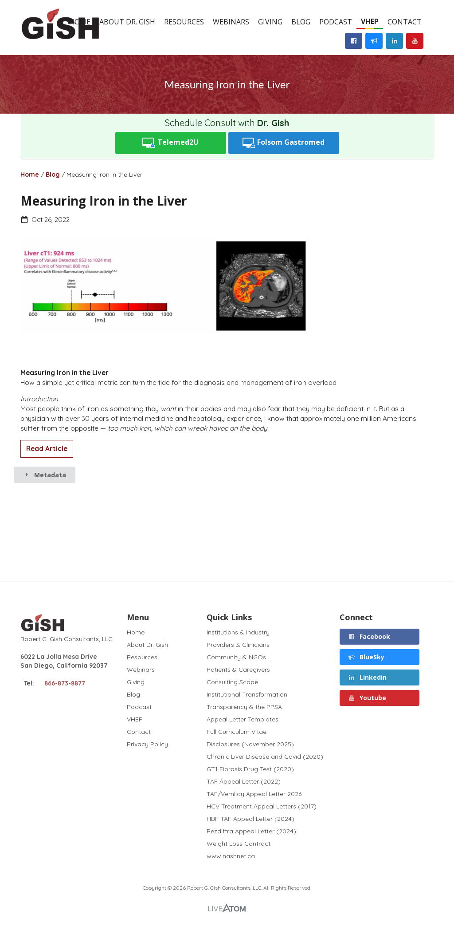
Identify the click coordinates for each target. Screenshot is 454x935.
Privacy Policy (147, 744)
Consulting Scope (232, 682)
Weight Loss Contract (238, 844)
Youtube (367, 697)
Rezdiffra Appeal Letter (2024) (251, 831)
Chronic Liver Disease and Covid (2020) (265, 757)
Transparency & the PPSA (244, 707)
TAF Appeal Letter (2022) (244, 781)
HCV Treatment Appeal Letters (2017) (262, 806)
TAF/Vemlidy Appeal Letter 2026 (254, 794)
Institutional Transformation (247, 694)
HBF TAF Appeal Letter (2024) (250, 819)
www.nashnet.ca (231, 856)
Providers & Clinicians (238, 645)
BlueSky (366, 657)
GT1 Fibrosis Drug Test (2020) (250, 769)
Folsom (284, 142)
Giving (270, 22)
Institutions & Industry (238, 632)
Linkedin (367, 677)
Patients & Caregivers (238, 670)
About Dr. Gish (127, 22)
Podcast (335, 22)
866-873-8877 (64, 683)
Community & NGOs (236, 657)
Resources (184, 22)
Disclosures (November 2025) (250, 744)
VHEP (370, 21)
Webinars (231, 22)
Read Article (46, 448)
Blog (300, 22)
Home (29, 174)
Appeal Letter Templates (242, 719)
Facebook (369, 636)
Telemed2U (170, 142)
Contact (404, 22)
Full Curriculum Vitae (236, 732)
